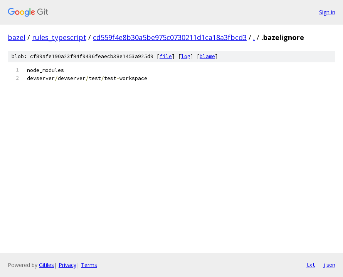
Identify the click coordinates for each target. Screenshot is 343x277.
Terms (89, 265)
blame (207, 56)
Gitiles (46, 265)
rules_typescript (59, 37)
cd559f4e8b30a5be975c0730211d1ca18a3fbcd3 (170, 37)
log (185, 56)
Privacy (67, 265)
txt (310, 264)
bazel (16, 37)
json (329, 264)
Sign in (327, 12)
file (166, 56)
